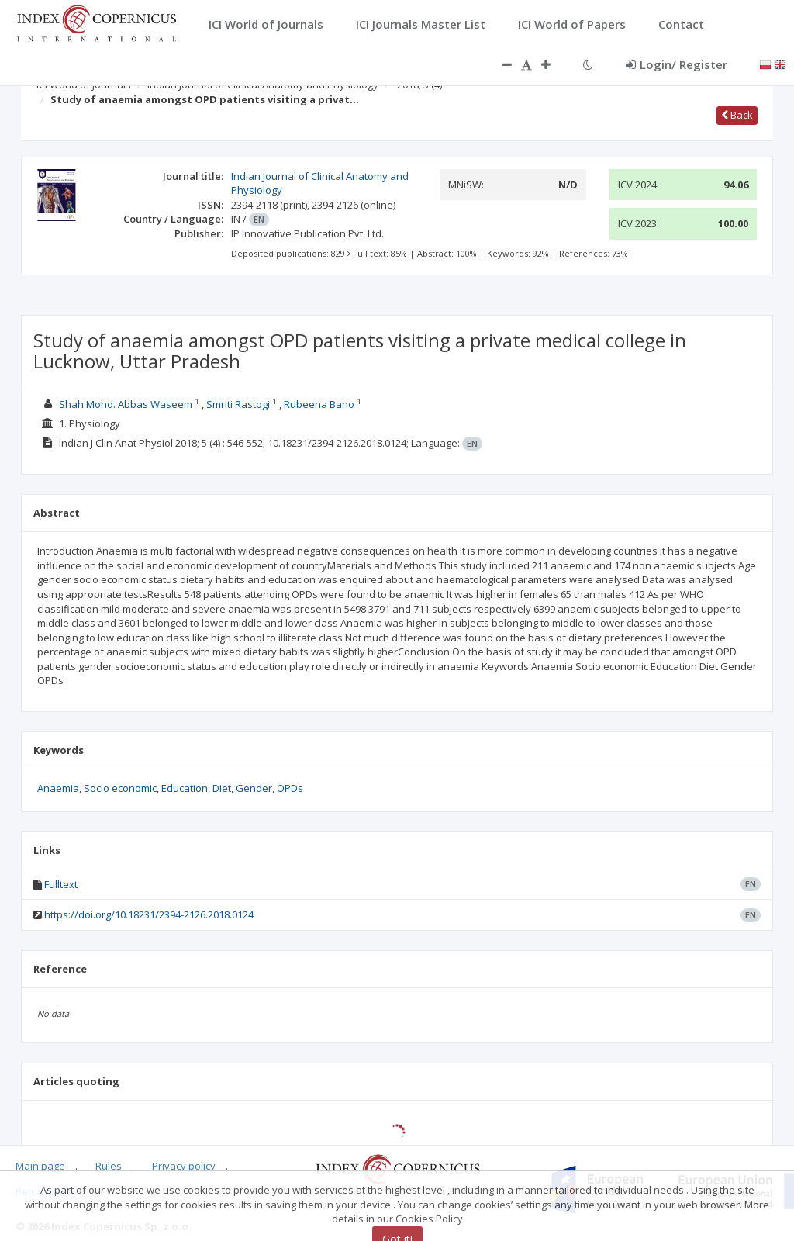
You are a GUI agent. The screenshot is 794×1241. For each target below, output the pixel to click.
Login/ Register (676, 64)
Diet (221, 788)
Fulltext (61, 884)
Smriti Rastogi (238, 404)
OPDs (290, 788)
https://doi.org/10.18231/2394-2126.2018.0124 (149, 914)
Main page (40, 1166)
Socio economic (120, 788)
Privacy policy (184, 1166)
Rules (108, 1166)
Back (737, 115)
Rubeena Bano (319, 404)
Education (184, 788)
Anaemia (58, 788)
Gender (254, 788)
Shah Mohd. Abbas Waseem (125, 404)
